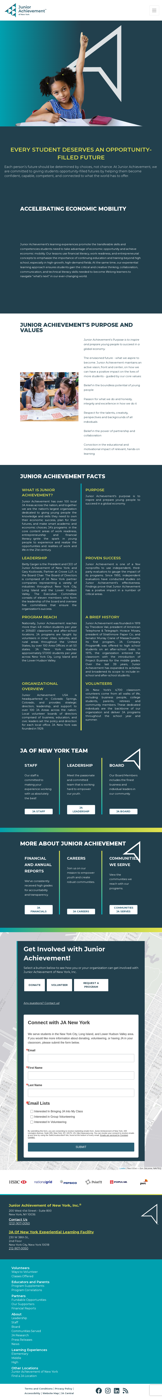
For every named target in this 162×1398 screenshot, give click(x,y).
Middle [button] (16, 1358)
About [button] (16, 1314)
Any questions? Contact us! (42, 1003)
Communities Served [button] (26, 1331)
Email (32, 1050)
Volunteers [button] (20, 1268)
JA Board (123, 811)
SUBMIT (81, 1147)
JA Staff (38, 811)
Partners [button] (18, 1296)
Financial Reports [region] (23, 1308)
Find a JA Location (24, 1376)
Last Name (35, 1085)
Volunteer (59, 985)
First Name (35, 1067)
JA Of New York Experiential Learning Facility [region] (51, 1232)
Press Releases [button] (21, 1339)
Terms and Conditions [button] (39, 1388)
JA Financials (39, 909)
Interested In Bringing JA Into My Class (58, 1111)
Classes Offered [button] (22, 1276)
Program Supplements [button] (27, 1286)
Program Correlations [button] (26, 1290)
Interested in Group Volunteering (54, 1116)
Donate (34, 985)
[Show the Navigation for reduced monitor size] (154, 10)
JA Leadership (81, 809)
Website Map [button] (51, 1393)
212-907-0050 (18, 1248)
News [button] (15, 1344)
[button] (100, 1391)
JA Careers (81, 911)
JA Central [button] (67, 1393)
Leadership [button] (19, 1318)
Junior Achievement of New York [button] (34, 1371)
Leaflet (122, 1168)
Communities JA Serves (123, 909)
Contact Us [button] (18, 1219)
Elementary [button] (19, 1353)
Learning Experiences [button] (29, 1350)
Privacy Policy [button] (63, 1388)
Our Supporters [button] (22, 1304)
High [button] (14, 1362)
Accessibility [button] (32, 1393)
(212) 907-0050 (19, 1223)
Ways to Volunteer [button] (24, 1272)
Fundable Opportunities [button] (28, 1300)
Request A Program (91, 984)
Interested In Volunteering (50, 1122)
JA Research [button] (20, 1335)
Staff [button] (14, 1322)
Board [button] (15, 1326)
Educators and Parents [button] (30, 1282)
